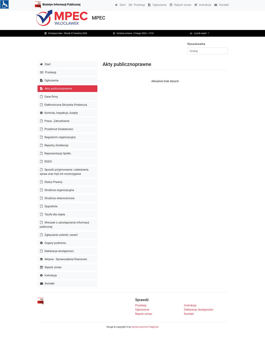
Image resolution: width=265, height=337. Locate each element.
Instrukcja (203, 5)
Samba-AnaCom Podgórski (144, 327)
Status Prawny (51, 182)
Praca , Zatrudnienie (54, 121)
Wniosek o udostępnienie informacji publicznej (64, 224)
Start (120, 5)
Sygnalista (48, 206)
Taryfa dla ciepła (52, 214)
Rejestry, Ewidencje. (54, 145)
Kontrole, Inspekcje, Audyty (59, 113)
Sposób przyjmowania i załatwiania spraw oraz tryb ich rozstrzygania (64, 172)
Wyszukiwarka (196, 44)
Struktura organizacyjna (57, 190)
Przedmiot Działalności (56, 129)
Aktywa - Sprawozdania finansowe (63, 259)
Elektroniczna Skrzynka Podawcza (63, 104)
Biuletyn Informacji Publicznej (61, 4)
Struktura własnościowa (57, 198)
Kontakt (221, 5)
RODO (46, 161)
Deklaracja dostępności (57, 251)
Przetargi (137, 5)
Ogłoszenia (157, 5)
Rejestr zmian (180, 5)
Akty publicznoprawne (56, 88)
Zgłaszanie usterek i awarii (59, 235)
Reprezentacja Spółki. (55, 153)
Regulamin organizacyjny (58, 137)
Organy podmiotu (53, 243)
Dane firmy (49, 96)
